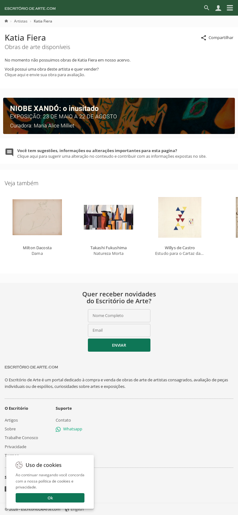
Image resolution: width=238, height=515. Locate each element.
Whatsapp (69, 429)
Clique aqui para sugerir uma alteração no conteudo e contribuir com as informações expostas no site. (111, 153)
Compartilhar (216, 38)
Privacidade (15, 446)
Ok (50, 498)
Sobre (10, 429)
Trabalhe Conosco (21, 437)
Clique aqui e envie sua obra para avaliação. (45, 74)
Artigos (11, 420)
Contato (63, 420)
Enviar (119, 345)
